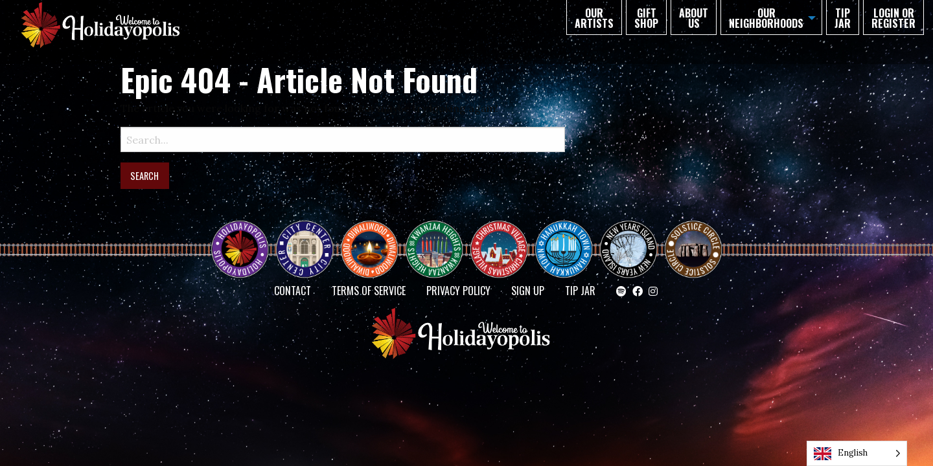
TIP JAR (843, 18)
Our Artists (594, 18)
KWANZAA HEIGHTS (439, 237)
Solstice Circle (693, 237)
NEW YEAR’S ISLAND (629, 243)
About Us (693, 18)
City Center (303, 237)
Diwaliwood (374, 232)
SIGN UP (527, 290)
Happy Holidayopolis (245, 237)
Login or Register (893, 18)
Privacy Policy (458, 290)
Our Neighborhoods (766, 18)
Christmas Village (504, 237)
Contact (292, 290)
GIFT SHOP (646, 18)
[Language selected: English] (857, 453)
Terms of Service (369, 290)
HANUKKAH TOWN (569, 237)
